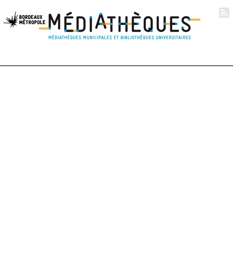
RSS (224, 13)
